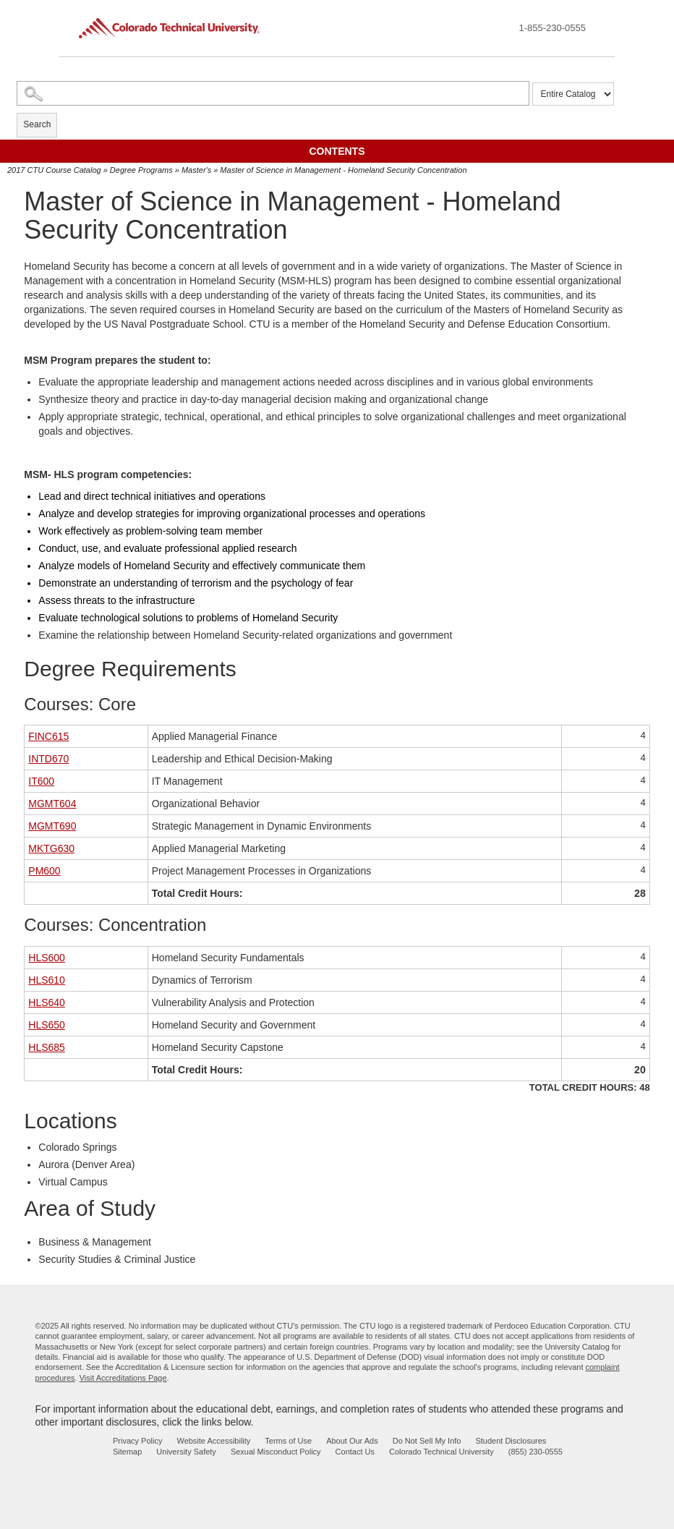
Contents (337, 151)
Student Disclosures (510, 1440)
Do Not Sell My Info (427, 1440)
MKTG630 (51, 848)
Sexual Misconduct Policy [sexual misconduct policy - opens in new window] (276, 1451)
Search (37, 124)
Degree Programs (141, 170)
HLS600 (46, 957)
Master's (196, 170)
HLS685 (46, 1047)
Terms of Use (288, 1440)
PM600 (44, 871)
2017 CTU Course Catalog (54, 170)
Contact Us (355, 1451)
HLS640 (46, 1002)
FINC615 (48, 736)
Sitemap (127, 1451)
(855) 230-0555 (535, 1451)
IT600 (41, 781)
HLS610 (46, 980)
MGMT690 (52, 826)
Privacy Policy (137, 1440)
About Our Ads (352, 1440)
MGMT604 (52, 803)
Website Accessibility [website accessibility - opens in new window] (213, 1440)
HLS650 (46, 1025)
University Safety (186, 1451)
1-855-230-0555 (552, 27)
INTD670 (48, 758)
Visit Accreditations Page (123, 1377)
